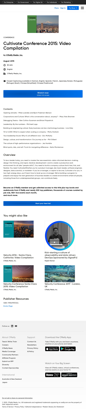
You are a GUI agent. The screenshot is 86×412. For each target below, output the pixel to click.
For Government (23, 2)
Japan (4, 382)
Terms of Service (7, 407)
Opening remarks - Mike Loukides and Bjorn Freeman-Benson (27, 113)
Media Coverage (8, 351)
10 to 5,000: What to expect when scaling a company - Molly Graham (31, 132)
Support (31, 337)
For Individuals (52, 2)
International (8, 374)
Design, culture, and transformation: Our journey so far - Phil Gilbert (30, 139)
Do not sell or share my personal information (17, 398)
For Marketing (66, 2)
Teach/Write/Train (9, 341)
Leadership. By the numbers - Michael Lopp (20, 124)
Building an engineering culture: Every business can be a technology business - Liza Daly (38, 128)
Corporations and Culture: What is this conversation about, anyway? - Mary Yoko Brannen (39, 116)
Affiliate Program (9, 358)
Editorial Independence (33, 407)
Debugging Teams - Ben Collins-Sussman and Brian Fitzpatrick (28, 120)
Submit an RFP (7, 361)
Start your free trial (43, 203)
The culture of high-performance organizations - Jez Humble (27, 143)
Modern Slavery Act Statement (53, 407)
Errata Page (8, 306)
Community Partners (10, 355)
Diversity (5, 364)
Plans (56, 8)
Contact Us (31, 341)
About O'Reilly (9, 337)
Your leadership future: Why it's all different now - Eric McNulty (27, 136)
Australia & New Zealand (12, 379)
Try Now (73, 8)
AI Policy (30, 351)
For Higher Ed (37, 2)
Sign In (63, 8)
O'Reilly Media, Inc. (14, 73)
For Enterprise (8, 2)
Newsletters (31, 345)
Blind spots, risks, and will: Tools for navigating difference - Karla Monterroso (33, 147)
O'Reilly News (7, 348)
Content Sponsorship (10, 368)
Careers (5, 345)
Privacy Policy (32, 348)
